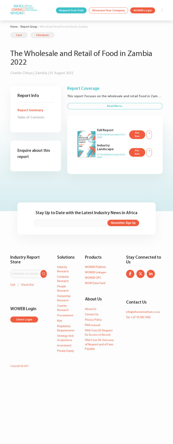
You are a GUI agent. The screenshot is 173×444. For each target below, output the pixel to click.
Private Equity (65, 351)
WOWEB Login (143, 10)
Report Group (29, 26)
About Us (90, 309)
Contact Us (92, 314)
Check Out (27, 284)
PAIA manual (92, 325)
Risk (59, 320)
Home (14, 26)
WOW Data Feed (95, 283)
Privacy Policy (93, 319)
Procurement (65, 315)
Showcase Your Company (108, 10)
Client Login (24, 319)
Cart (19, 35)
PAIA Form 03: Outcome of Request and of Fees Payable (99, 345)
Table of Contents (30, 117)
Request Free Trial (71, 10)
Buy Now (137, 135)
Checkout (42, 35)
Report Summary (30, 110)
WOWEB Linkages (95, 272)
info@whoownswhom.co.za (143, 312)
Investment (64, 345)
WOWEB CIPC (93, 277)
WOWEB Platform (95, 267)
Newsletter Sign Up (123, 222)
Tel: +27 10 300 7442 (138, 317)
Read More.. (115, 106)
